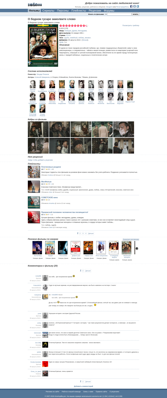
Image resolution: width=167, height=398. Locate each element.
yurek (39, 313)
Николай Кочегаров (130, 90)
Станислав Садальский (62, 90)
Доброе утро (76, 255)
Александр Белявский (32, 115)
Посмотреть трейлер (130, 25)
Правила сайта (101, 392)
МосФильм (46, 182)
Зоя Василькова (110, 102)
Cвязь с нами (88, 392)
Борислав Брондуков (110, 90)
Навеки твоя (89, 255)
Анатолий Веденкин (120, 102)
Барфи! (50, 255)
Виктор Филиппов (101, 102)
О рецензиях (114, 392)
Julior (50, 192)
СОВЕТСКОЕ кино (49, 197)
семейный (73, 38)
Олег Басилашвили (42, 90)
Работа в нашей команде (71, 392)
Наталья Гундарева (42, 102)
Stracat (85, 40)
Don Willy (38, 343)
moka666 (38, 276)
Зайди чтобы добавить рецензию (40, 160)
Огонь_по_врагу (36, 371)
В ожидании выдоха (114, 256)
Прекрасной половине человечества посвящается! (64, 212)
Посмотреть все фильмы (131, 239)
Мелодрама (82, 31)
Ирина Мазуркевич (52, 90)
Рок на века (63, 255)
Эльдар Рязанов (43, 74)
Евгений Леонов (32, 90)
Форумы (109, 10)
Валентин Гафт (72, 90)
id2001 (39, 352)
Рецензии (95, 10)
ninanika (51, 203)
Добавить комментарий (83, 386)
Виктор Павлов (100, 90)
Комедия (68, 31)
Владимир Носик (120, 90)
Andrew (50, 175)
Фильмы (34, 10)
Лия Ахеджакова (62, 102)
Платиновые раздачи (51, 167)
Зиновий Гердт (91, 90)
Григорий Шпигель (81, 102)
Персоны (63, 10)
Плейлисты (78, 10)
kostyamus (38, 295)
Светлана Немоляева (52, 102)
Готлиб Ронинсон (91, 102)
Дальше (90, 233)
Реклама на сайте (52, 392)
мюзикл (88, 38)
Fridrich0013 (37, 285)
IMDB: (61, 42)
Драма (74, 31)
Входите (109, 7)
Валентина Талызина (71, 102)
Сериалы (48, 10)
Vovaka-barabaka (35, 362)
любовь (81, 38)
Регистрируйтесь (122, 7)
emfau (39, 323)
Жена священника (102, 255)
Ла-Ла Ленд (38, 255)
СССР (68, 35)
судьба (66, 38)
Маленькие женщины (127, 256)
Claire (51, 227)
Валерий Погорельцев (33, 102)
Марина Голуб (130, 102)
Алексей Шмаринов (42, 77)
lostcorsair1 (37, 333)
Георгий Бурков (81, 90)
